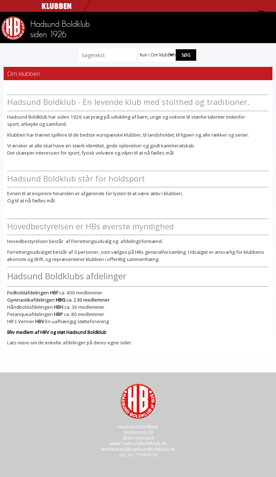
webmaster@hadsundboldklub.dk (138, 449)
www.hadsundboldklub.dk (138, 443)
